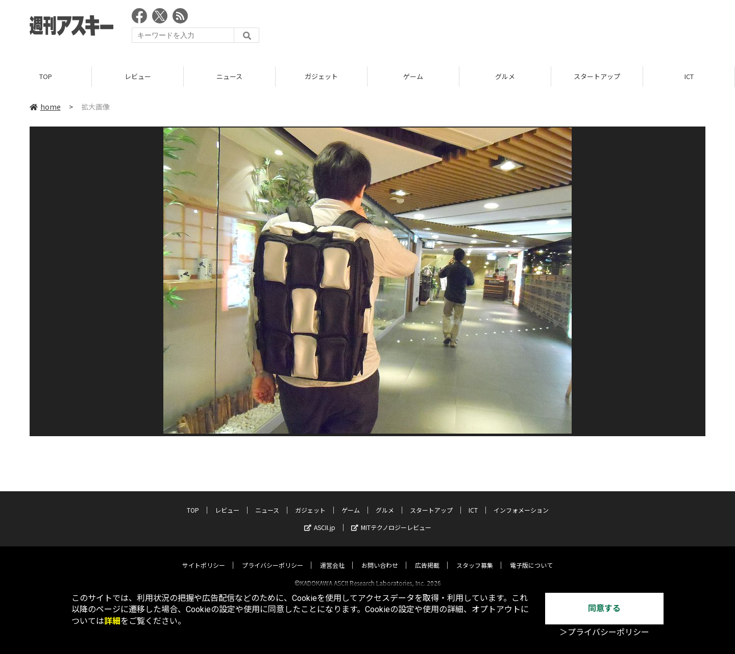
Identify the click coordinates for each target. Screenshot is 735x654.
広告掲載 (427, 555)
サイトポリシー (203, 555)
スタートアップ (597, 76)
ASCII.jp (319, 518)
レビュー (138, 76)
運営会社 (332, 555)
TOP (45, 76)
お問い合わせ (379, 555)
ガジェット (321, 76)
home (45, 107)
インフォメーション (521, 500)
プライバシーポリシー (272, 555)
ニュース (229, 76)
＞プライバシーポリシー (604, 632)
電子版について (531, 555)
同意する (604, 608)
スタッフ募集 (474, 555)
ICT (689, 76)
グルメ (505, 76)
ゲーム (413, 76)
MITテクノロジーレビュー (391, 518)
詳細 (112, 621)
